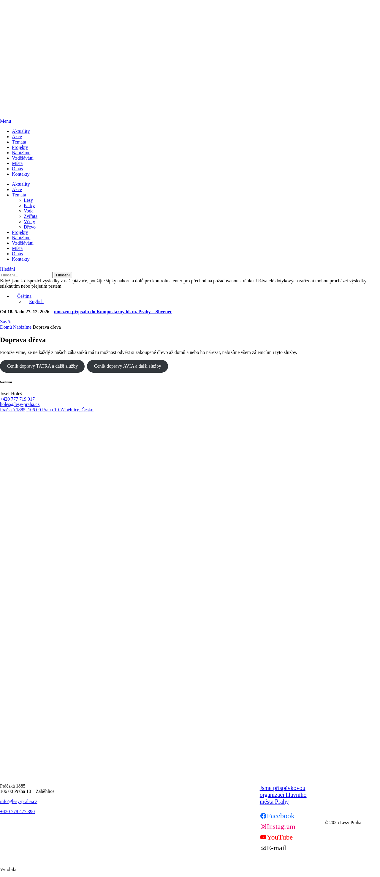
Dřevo (30, 226)
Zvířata (30, 216)
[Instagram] (277, 826)
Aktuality (21, 131)
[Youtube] (276, 837)
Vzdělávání (23, 157)
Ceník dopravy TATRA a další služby (42, 366)
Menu (5, 121)
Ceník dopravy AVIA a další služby (127, 366)
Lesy (28, 200)
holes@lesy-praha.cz (19, 404)
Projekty (20, 147)
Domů (6, 327)
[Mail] (273, 847)
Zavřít (6, 321)
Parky (29, 205)
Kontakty (21, 174)
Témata (19, 141)
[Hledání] (26, 275)
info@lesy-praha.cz (18, 801)
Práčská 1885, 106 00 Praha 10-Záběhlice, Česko (47, 409)
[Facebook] (277, 815)
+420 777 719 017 (17, 399)
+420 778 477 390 (17, 811)
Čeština (21, 296)
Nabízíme (21, 152)
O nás (17, 168)
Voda (29, 210)
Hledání (7, 269)
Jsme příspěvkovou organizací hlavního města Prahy (283, 795)
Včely (29, 221)
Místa (17, 163)
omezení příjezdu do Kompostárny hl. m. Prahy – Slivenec (113, 311)
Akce (17, 136)
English (34, 301)
